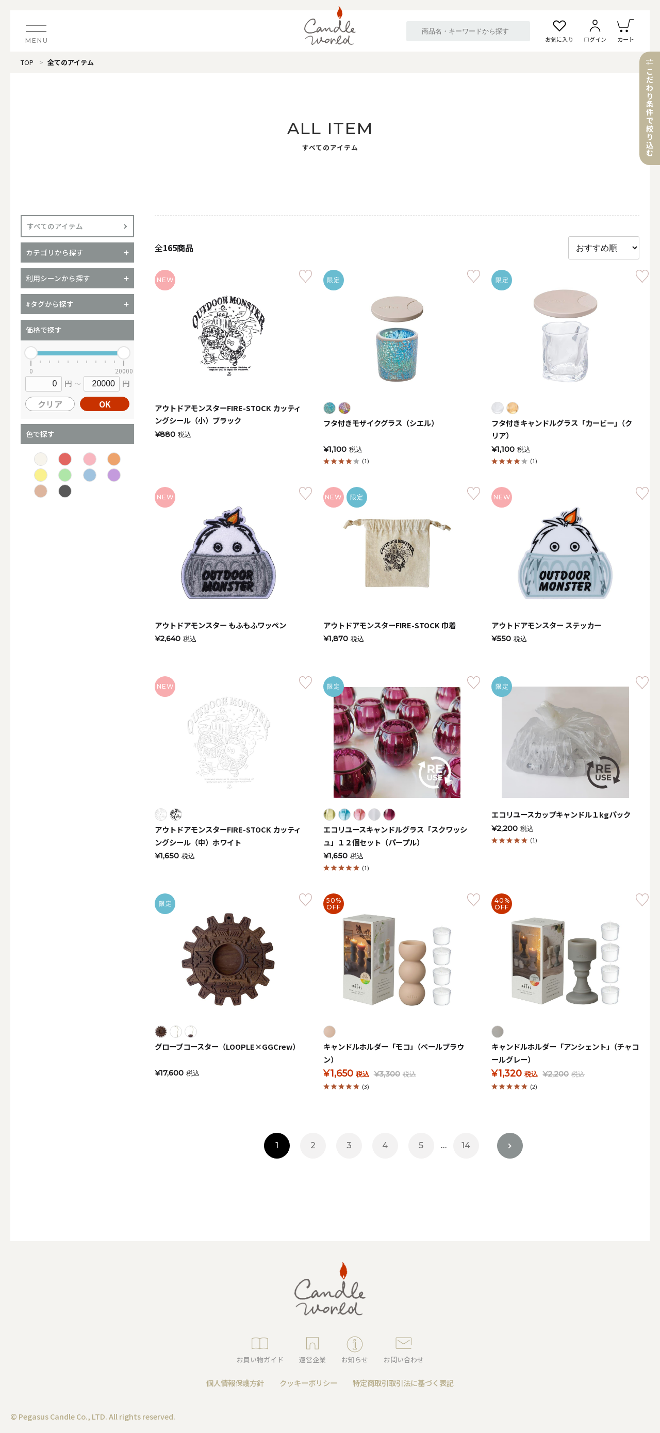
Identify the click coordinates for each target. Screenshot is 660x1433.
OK (105, 404)
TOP (27, 62)
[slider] (31, 353)
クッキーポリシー (308, 1382)
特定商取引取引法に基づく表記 (403, 1382)
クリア (50, 404)
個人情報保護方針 (235, 1382)
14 (465, 1145)
